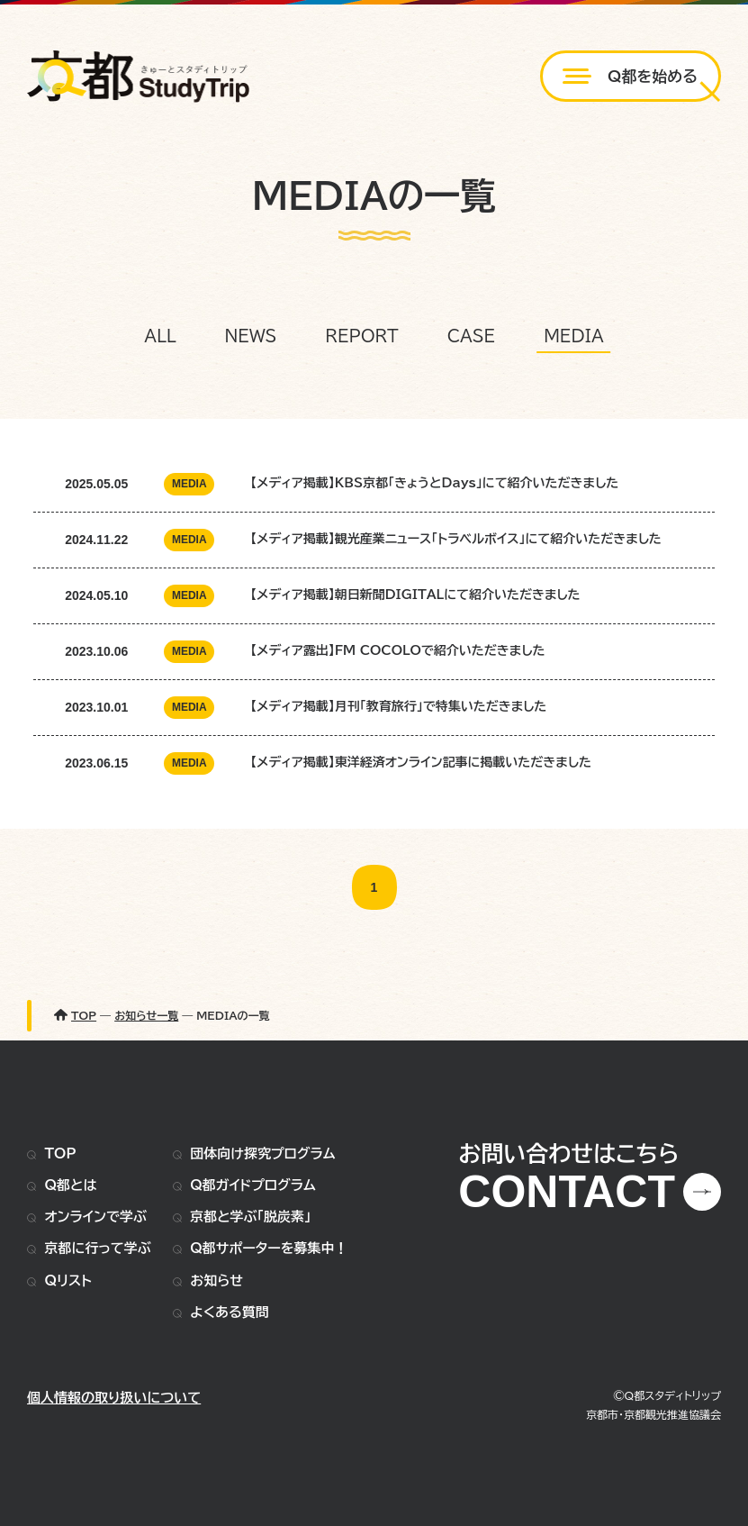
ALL (160, 336)
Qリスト (68, 1280)
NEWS (251, 336)
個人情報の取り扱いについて (114, 1397)
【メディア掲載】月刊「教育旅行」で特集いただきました (398, 706)
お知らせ (216, 1280)
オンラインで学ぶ (96, 1216)
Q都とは (71, 1185)
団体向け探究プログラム (262, 1153)
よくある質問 (229, 1312)
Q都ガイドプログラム (253, 1185)
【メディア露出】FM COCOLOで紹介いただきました (397, 650)
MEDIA (574, 336)
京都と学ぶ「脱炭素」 (250, 1216)
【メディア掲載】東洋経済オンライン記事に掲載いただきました (420, 762)
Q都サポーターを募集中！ (268, 1248)
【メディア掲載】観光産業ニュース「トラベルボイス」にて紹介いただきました (456, 538)
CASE (471, 336)
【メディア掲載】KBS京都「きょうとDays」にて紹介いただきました (434, 483)
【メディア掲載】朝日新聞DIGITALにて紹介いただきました (415, 594)
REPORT (361, 336)
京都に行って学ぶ (98, 1248)
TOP (61, 1153)
